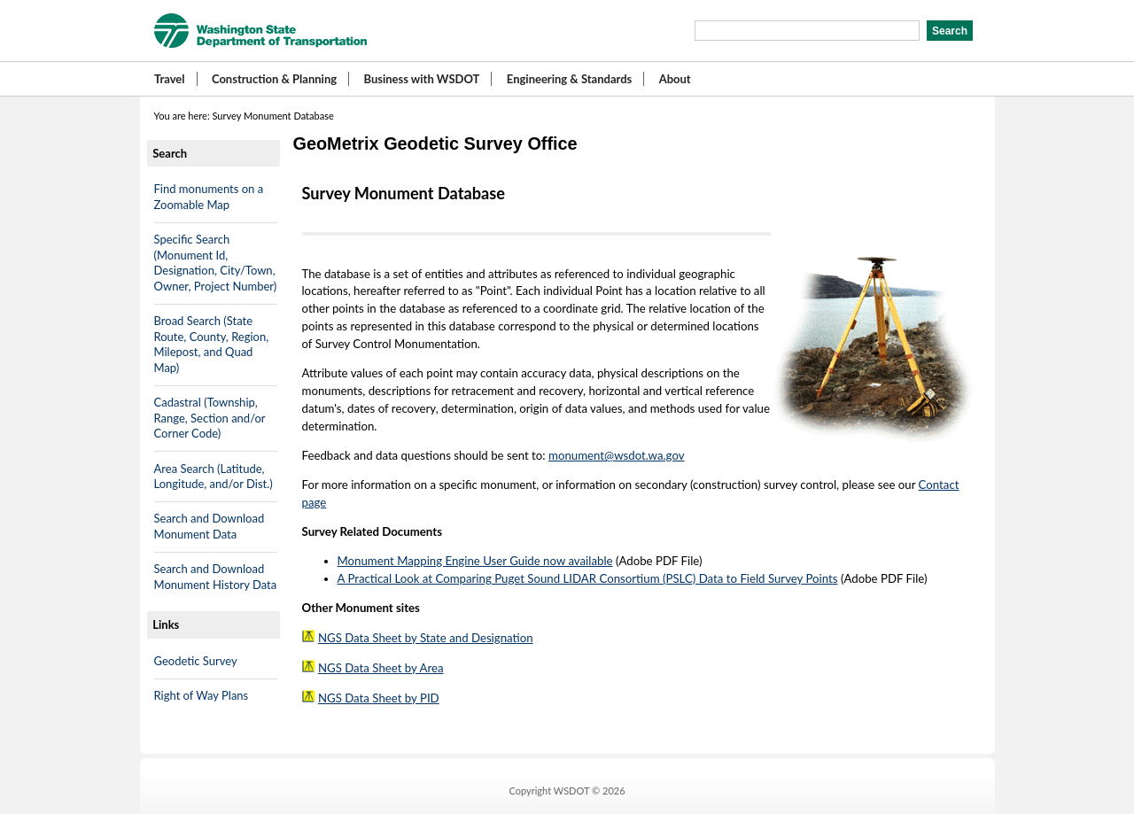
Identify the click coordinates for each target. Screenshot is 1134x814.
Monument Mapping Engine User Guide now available (475, 561)
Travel (169, 79)
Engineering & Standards (569, 79)
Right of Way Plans (201, 695)
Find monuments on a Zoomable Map (209, 197)
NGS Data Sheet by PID (378, 698)
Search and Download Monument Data (209, 526)
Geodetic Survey (195, 661)
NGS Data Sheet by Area (381, 668)
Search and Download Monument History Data (215, 577)
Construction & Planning (274, 79)
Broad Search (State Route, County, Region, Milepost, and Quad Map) (211, 344)
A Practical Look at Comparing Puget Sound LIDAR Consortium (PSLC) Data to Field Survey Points (588, 578)
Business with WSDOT (421, 79)
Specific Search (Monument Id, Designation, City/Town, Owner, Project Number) (215, 262)
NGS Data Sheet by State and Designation (425, 638)
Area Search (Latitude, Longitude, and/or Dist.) (213, 476)
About (675, 79)
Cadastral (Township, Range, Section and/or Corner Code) (210, 417)
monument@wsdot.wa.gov (616, 455)
